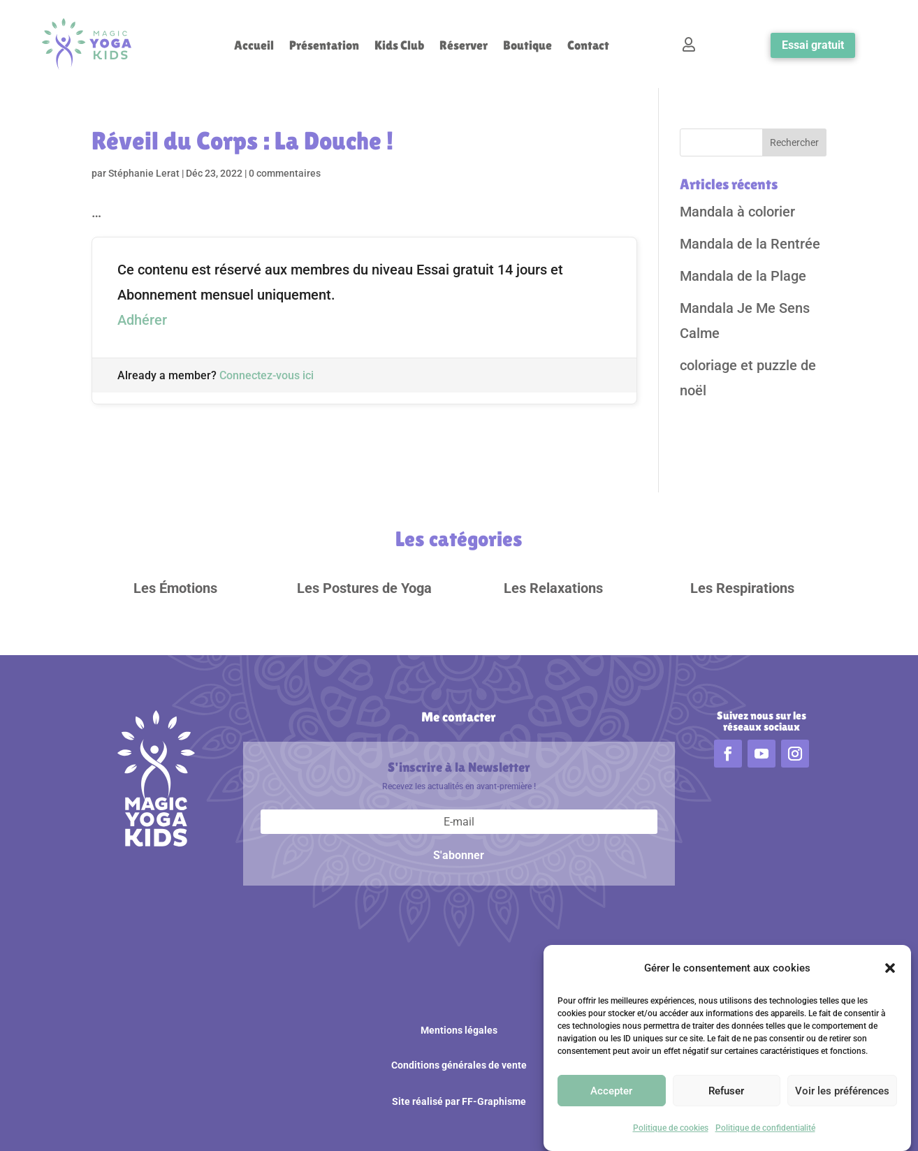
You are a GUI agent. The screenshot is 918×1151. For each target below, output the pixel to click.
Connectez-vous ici (266, 375)
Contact (588, 46)
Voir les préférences (842, 1091)
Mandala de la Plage (743, 275)
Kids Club (399, 46)
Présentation (324, 46)
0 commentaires (285, 173)
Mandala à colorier (737, 211)
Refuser (726, 1091)
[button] (890, 969)
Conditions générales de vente (459, 1065)
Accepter (611, 1091)
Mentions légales (459, 1030)
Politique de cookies (670, 1129)
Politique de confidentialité (765, 1129)
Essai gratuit (813, 45)
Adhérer (142, 319)
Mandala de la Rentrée (750, 243)
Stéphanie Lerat (144, 173)
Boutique (527, 46)
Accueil (254, 46)
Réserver (463, 46)
